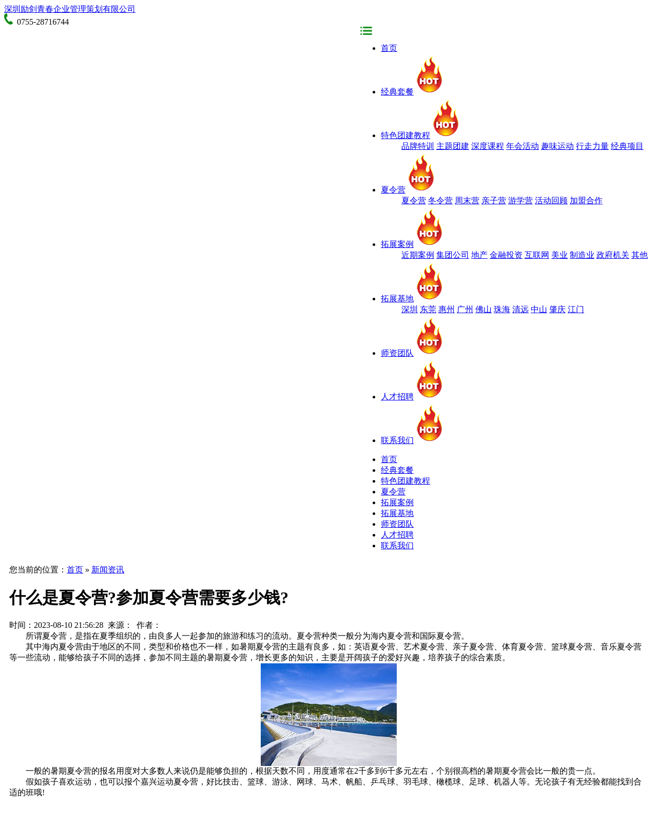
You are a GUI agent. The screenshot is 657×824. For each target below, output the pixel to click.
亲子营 (493, 200)
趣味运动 (557, 146)
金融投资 (506, 255)
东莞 (428, 309)
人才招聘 (413, 396)
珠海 (502, 309)
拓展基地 (413, 298)
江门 (576, 309)
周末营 (467, 200)
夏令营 (408, 189)
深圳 (409, 309)
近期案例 (417, 255)
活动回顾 (551, 200)
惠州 (446, 309)
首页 (389, 48)
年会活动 (522, 146)
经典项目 (627, 146)
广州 (465, 309)
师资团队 (413, 353)
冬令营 (440, 200)
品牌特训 (417, 146)
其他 (639, 255)
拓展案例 (413, 244)
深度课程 (487, 146)
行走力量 (592, 146)
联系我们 (413, 440)
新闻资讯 (107, 569)
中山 (539, 309)
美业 (559, 255)
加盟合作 (586, 200)
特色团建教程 (421, 135)
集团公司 (452, 255)
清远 (520, 309)
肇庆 (557, 309)
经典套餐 (413, 91)
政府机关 (612, 255)
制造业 (582, 255)
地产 (479, 255)
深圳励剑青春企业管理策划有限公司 (70, 9)
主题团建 (452, 146)
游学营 (520, 200)
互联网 (537, 255)
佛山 (483, 309)
